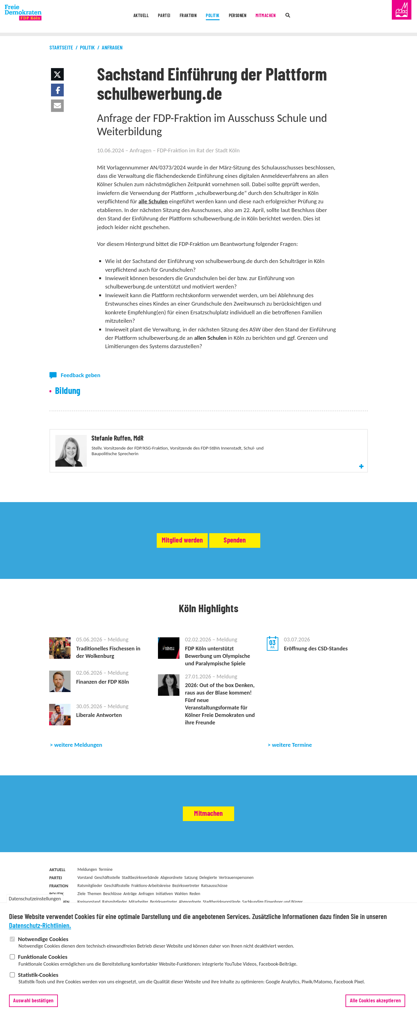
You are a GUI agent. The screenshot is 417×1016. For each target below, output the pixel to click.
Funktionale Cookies (42, 959)
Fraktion (182, 17)
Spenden (254, 562)
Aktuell (124, 17)
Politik (213, 17)
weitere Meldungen (78, 782)
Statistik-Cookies (38, 976)
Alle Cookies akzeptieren (375, 1003)
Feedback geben (80, 375)
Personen (245, 17)
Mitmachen (280, 17)
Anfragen (112, 48)
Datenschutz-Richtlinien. (40, 927)
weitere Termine (292, 782)
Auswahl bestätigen (33, 1003)
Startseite (61, 48)
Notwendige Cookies (43, 940)
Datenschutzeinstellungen (35, 901)
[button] (57, 74)
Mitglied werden (163, 562)
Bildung (68, 391)
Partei (153, 17)
